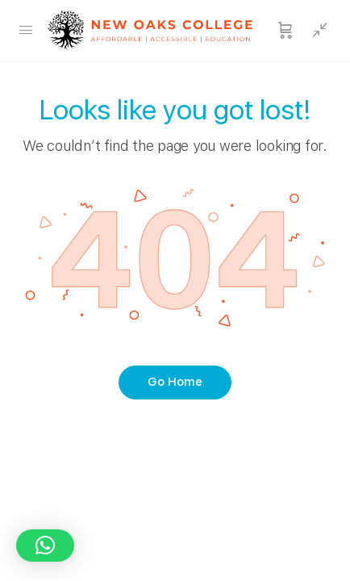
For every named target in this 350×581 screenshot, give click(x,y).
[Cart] (285, 30)
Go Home (175, 381)
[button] (45, 545)
